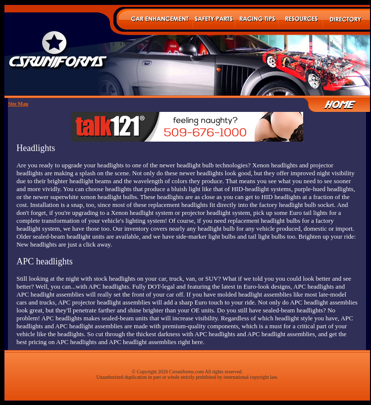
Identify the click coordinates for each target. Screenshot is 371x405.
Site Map (18, 103)
